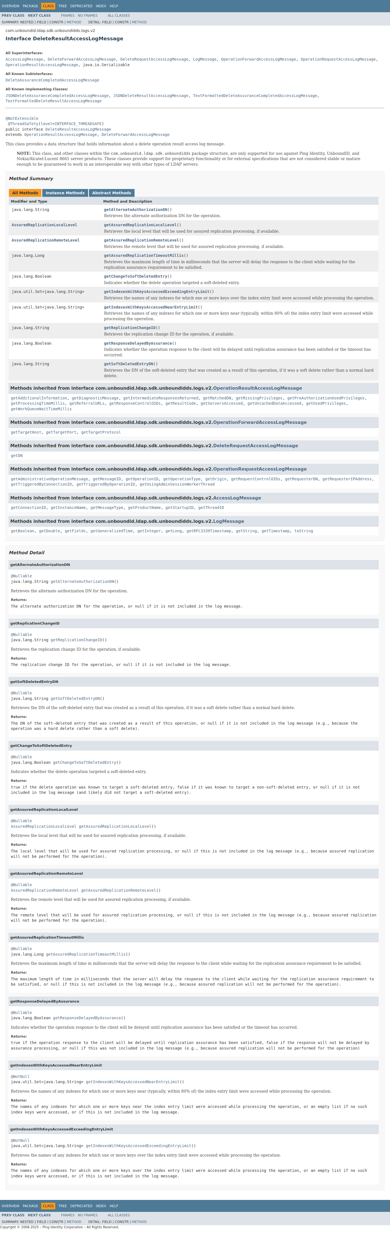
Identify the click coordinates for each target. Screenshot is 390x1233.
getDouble (49, 531)
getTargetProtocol (101, 432)
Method (74, 22)
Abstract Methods (111, 193)
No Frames (88, 16)
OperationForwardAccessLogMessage (258, 59)
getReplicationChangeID (129, 327)
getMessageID (107, 479)
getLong (173, 531)
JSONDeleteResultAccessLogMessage (150, 95)
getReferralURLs (87, 403)
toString (303, 531)
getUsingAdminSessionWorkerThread (177, 484)
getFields (75, 531)
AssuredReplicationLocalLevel (44, 225)
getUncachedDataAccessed (274, 403)
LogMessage (204, 59)
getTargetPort (61, 432)
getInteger (149, 531)
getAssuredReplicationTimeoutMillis (144, 255)
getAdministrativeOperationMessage (49, 479)
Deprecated (81, 6)
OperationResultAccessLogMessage (42, 65)
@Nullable (21, 576)
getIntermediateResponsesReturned (160, 398)
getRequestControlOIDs (255, 479)
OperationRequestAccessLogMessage (338, 59)
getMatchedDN (217, 398)
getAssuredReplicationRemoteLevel (141, 240)
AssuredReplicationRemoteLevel (46, 240)
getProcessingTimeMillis (38, 403)
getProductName (144, 507)
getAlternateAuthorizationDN (135, 209)
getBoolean (22, 531)
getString (246, 531)
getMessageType (107, 507)
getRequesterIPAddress (347, 479)
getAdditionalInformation (39, 398)
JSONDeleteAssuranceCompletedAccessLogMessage (57, 95)
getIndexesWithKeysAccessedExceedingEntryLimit (156, 291)
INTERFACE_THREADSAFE (78, 123)
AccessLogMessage (24, 59)
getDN (17, 455)
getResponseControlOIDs (135, 403)
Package (30, 6)
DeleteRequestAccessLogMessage (154, 59)
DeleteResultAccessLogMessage (78, 129)
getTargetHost (26, 432)
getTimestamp (276, 531)
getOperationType (182, 479)
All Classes (119, 16)
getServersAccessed (222, 403)
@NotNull (20, 1076)
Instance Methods (65, 193)
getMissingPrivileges (259, 398)
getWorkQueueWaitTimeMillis (41, 409)
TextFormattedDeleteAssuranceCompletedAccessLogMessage (255, 95)
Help (114, 6)
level (46, 123)
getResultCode (180, 403)
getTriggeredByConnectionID (41, 484)
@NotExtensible (22, 118)
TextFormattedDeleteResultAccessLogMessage (54, 101)
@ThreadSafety (23, 123)
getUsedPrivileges (326, 403)
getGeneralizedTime (112, 531)
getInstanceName (68, 507)
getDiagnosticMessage (95, 398)
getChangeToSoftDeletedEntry (135, 276)
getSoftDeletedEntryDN (128, 364)
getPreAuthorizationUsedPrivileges (326, 398)
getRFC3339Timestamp (209, 531)
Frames (68, 16)
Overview (10, 6)
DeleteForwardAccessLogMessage (82, 59)
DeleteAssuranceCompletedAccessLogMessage (52, 80)
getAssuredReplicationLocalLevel (140, 225)
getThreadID (211, 507)
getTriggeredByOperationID (105, 484)
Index (101, 6)
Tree (62, 6)
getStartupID (179, 507)
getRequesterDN (301, 479)
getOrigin (216, 479)
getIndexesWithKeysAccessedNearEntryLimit (151, 307)
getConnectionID (28, 507)
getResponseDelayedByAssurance (138, 343)
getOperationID (142, 479)
